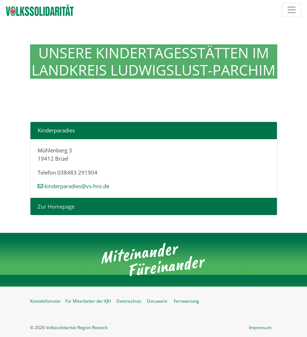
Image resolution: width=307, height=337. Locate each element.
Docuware (157, 301)
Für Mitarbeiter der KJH (88, 301)
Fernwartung (186, 301)
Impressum (260, 327)
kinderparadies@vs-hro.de (76, 186)
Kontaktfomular (45, 301)
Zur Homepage (56, 206)
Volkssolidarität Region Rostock (76, 327)
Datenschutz (128, 301)
